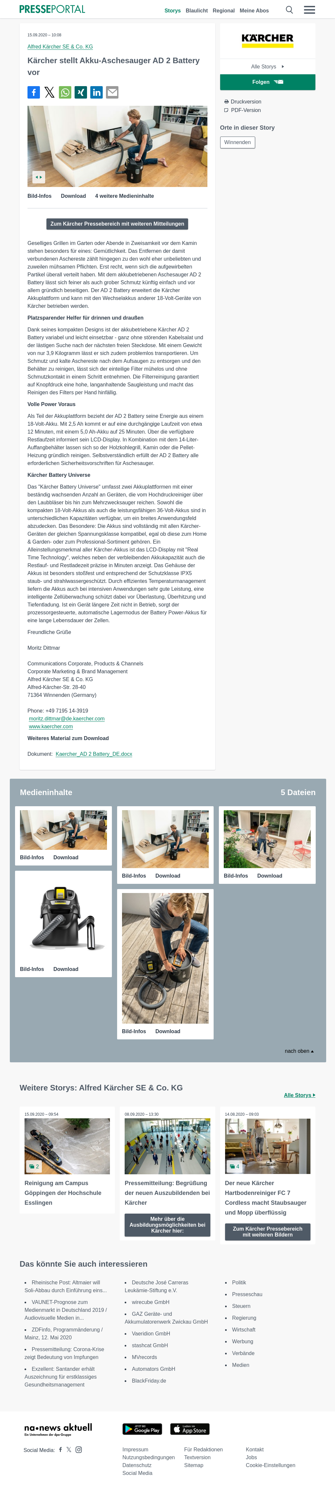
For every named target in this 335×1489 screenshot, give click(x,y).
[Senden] (112, 92)
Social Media (137, 1473)
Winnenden (237, 142)
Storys (173, 10)
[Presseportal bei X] (67, 1450)
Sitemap (193, 1465)
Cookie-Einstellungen (270, 1465)
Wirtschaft (244, 1329)
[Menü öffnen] (309, 9)
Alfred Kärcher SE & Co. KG (60, 46)
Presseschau (247, 1294)
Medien (240, 1365)
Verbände (243, 1353)
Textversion (197, 1457)
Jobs (251, 1457)
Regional (224, 10)
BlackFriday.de (149, 1381)
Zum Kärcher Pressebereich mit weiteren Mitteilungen (117, 224)
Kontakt (255, 1449)
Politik (239, 1282)
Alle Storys (267, 66)
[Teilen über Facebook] (33, 92)
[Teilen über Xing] (81, 92)
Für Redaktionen (203, 1449)
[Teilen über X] (49, 92)
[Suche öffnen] (290, 9)
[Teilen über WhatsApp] (65, 92)
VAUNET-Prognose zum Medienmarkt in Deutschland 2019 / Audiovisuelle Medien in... (66, 1310)
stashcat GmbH (150, 1345)
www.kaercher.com (51, 726)
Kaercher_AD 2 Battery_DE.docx (94, 754)
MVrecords (144, 1357)
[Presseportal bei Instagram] (77, 1449)
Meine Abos (254, 10)
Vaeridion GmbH (151, 1333)
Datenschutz (136, 1465)
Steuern (241, 1306)
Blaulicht (197, 10)
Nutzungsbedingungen (148, 1457)
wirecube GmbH (150, 1302)
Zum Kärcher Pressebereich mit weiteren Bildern (268, 1232)
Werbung (243, 1341)
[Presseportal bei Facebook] (58, 1450)
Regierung (244, 1318)
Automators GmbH (153, 1369)
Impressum (135, 1449)
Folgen (268, 82)
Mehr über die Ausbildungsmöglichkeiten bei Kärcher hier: (167, 1225)
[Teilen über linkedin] (96, 92)
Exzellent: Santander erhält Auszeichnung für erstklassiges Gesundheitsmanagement (61, 1376)
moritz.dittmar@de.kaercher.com (66, 718)
